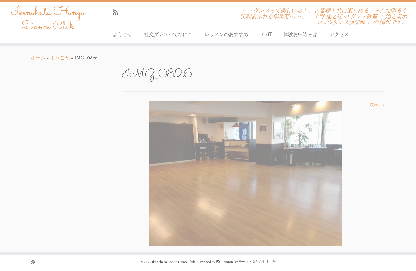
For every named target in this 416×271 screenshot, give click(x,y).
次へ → (377, 105)
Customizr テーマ (235, 262)
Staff (265, 34)
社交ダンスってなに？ (168, 34)
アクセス (339, 34)
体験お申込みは (300, 34)
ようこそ (122, 34)
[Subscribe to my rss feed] (117, 12)
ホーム (38, 57)
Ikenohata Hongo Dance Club (48, 19)
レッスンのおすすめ (226, 34)
